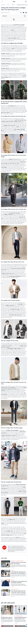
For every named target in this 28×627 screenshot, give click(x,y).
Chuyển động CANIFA (14, 589)
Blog (8, 4)
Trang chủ (3, 4)
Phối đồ (12, 4)
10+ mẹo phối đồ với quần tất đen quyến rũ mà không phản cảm (21, 619)
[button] (21, 12)
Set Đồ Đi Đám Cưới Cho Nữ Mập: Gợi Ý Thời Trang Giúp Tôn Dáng (7, 619)
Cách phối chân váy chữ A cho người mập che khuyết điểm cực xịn (18, 573)
